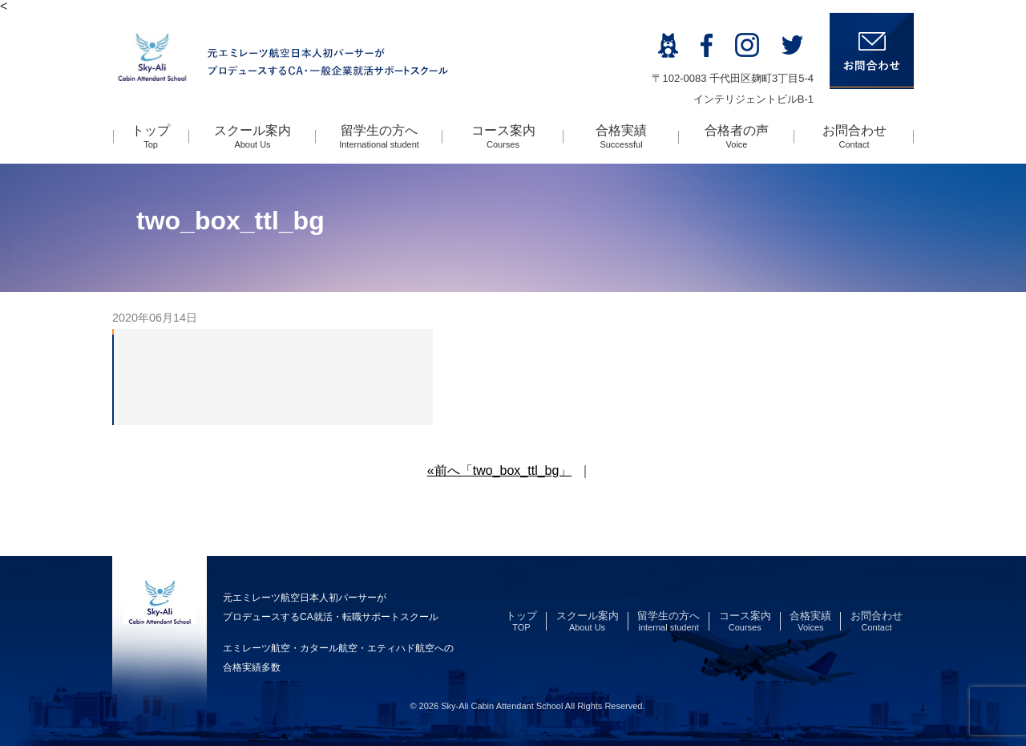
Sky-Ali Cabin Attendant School (502, 706)
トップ (150, 136)
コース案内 (503, 136)
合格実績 (621, 136)
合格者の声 (737, 136)
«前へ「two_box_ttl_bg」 (499, 470)
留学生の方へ (379, 136)
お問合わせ (854, 136)
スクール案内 (252, 136)
